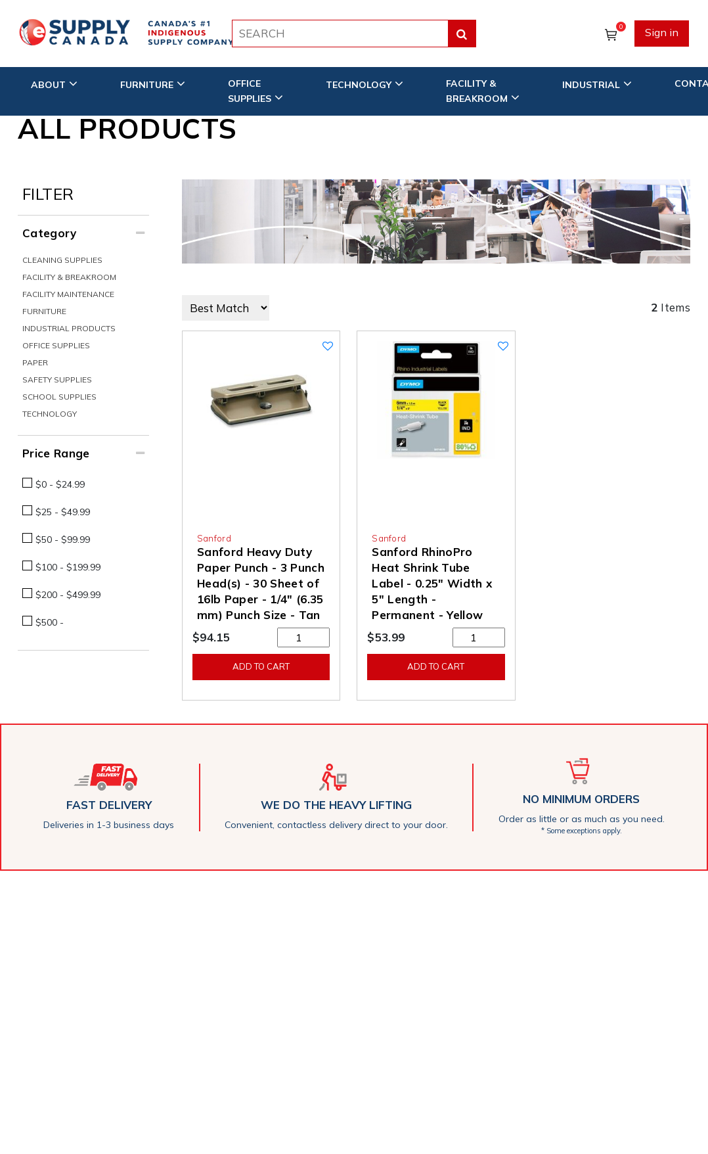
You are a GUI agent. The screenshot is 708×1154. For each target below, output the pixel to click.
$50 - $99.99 (62, 539)
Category (49, 233)
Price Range (56, 453)
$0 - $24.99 (60, 484)
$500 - (49, 622)
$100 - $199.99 (67, 567)
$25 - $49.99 (62, 512)
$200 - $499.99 (67, 595)
